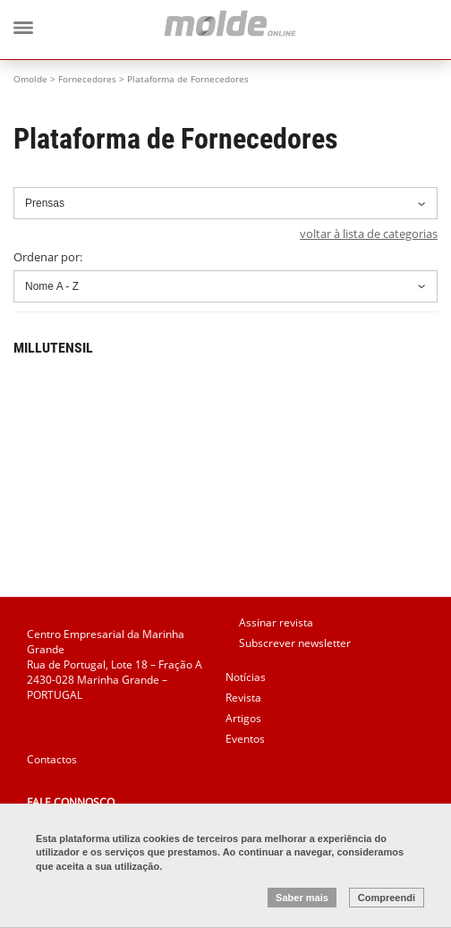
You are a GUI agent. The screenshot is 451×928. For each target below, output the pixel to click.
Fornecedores (87, 78)
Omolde (30, 78)
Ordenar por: (225, 275)
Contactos (52, 759)
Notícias (246, 677)
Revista (243, 697)
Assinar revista (276, 622)
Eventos (245, 738)
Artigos (243, 718)
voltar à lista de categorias (369, 234)
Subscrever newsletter (295, 643)
